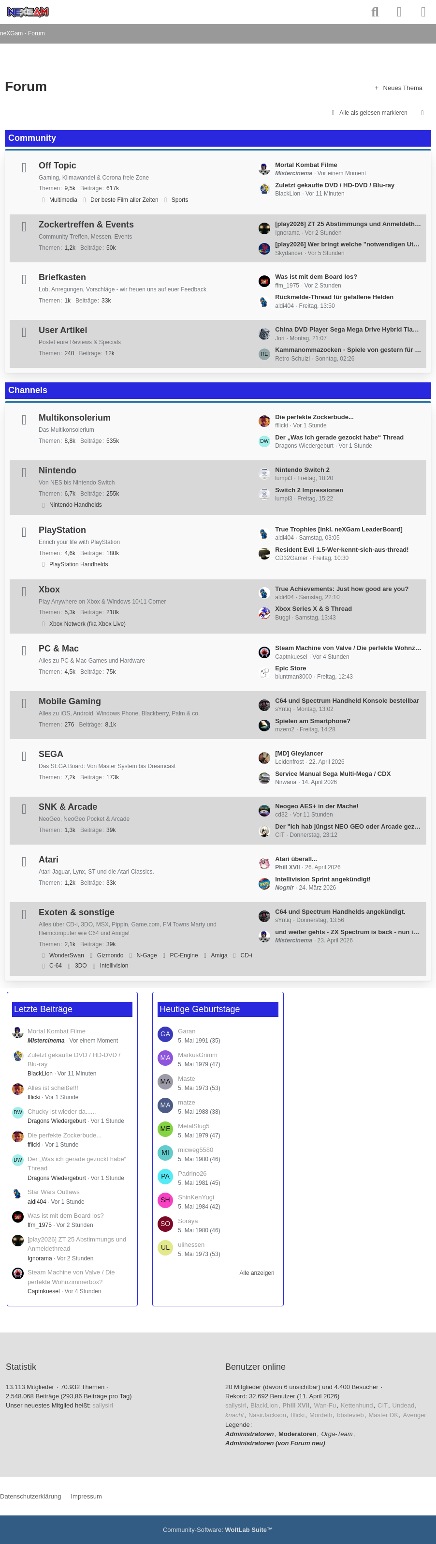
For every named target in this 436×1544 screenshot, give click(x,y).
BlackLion (40, 1073)
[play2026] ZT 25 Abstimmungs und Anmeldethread (348, 223)
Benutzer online (255, 1367)
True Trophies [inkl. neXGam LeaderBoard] (339, 529)
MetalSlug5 (193, 1126)
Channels (27, 390)
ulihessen (191, 1244)
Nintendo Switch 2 (302, 469)
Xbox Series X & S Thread (313, 608)
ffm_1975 (40, 1225)
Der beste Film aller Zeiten (124, 200)
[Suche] (375, 12)
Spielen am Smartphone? (312, 721)
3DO (81, 965)
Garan (186, 1031)
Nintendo (57, 470)
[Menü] (423, 12)
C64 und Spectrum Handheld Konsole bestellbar (347, 700)
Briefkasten (62, 277)
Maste (186, 1078)
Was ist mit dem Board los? (316, 276)
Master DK (383, 1415)
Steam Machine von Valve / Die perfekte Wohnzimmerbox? (348, 647)
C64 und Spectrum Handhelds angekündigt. (340, 911)
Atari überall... (296, 859)
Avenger (414, 1415)
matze (186, 1102)
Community (32, 138)
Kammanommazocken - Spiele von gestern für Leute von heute (348, 349)
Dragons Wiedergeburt (57, 1121)
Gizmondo (110, 955)
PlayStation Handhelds (78, 564)
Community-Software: (218, 1529)
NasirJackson (267, 1415)
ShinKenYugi (196, 1197)
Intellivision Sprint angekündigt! (323, 879)
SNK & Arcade (68, 807)
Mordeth (321, 1415)
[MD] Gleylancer (299, 753)
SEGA (51, 754)
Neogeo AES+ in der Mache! (317, 806)
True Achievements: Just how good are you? (341, 588)
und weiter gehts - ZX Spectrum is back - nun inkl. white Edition (348, 932)
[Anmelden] (399, 12)
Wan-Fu (325, 1405)
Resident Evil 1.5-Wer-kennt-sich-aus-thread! (341, 549)
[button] (422, 113)
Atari (48, 859)
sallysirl (102, 1405)
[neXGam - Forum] (28, 12)
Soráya (188, 1221)
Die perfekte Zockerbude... (314, 417)
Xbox (49, 589)
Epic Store (290, 668)
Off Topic (57, 165)
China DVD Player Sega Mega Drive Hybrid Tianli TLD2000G (348, 329)
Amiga (219, 955)
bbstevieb (350, 1415)
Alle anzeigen (257, 1273)
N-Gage (147, 955)
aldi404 (37, 1201)
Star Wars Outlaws (54, 1192)
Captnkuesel (44, 1291)
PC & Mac (59, 648)
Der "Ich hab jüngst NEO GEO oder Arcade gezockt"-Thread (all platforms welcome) (348, 826)
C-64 (55, 965)
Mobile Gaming (70, 701)
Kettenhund (357, 1405)
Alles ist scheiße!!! (53, 1087)
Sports (180, 200)
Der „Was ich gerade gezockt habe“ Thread (339, 437)
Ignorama (40, 1258)
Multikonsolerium (75, 418)
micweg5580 (195, 1149)
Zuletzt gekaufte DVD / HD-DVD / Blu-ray (334, 185)
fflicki (34, 1097)
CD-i (246, 955)
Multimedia (63, 200)
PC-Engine (184, 955)
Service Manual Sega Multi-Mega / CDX (333, 773)
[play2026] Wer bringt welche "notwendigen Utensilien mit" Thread (348, 244)
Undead (403, 1405)
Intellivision (114, 965)
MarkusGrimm (198, 1055)
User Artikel (63, 330)
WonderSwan (66, 955)
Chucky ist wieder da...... (62, 1111)
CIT (383, 1405)
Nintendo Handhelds (75, 504)
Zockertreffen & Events (86, 224)
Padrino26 (192, 1173)
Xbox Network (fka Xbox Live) (87, 624)
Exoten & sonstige (77, 912)
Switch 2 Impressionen (309, 490)
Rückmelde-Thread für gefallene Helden (334, 297)
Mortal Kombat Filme (306, 164)
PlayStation (62, 530)
